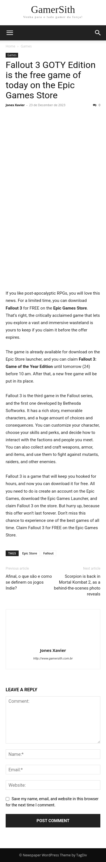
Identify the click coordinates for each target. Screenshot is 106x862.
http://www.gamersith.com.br (53, 658)
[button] (10, 32)
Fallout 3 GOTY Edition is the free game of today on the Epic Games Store (51, 80)
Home (10, 46)
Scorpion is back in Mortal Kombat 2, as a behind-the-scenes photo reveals (77, 585)
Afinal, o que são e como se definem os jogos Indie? (29, 582)
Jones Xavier (15, 105)
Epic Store (29, 553)
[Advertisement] (53, 234)
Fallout (48, 553)
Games (26, 46)
